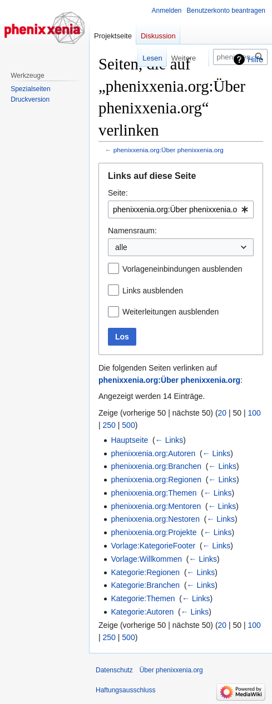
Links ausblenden (152, 290)
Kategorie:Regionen (145, 572)
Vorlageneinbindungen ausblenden (182, 268)
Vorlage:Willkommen (146, 559)
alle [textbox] (121, 247)
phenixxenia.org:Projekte (153, 532)
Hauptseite (129, 440)
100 (254, 412)
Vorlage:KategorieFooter (153, 545)
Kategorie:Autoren (142, 611)
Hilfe (255, 59)
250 (109, 425)
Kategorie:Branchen (145, 585)
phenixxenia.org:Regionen (156, 479)
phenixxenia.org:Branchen (156, 466)
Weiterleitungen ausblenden (170, 311)
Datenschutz (114, 670)
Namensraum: (132, 230)
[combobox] (181, 209)
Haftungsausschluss (125, 690)
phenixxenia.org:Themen (153, 492)
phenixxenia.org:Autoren (153, 453)
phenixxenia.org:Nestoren (155, 519)
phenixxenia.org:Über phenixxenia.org (168, 149)
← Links (169, 440)
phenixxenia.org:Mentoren (156, 506)
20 (222, 412)
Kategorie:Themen (143, 598)
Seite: (118, 192)
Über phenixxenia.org (171, 670)
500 (128, 425)
